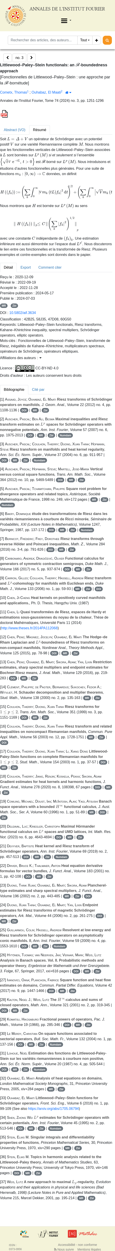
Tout (83, 40)
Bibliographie (14, 389)
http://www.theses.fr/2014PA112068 (29, 628)
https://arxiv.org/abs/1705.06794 (53, 1109)
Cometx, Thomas (13, 92)
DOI (24, 410)
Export (26, 267)
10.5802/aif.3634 (22, 313)
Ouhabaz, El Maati (46, 92)
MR (4, 305)
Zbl (14, 305)
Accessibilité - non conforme (77, 1245)
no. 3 (19, 58)
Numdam (65, 435)
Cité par (38, 389)
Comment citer (50, 267)
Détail (8, 267)
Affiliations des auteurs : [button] (20, 358)
